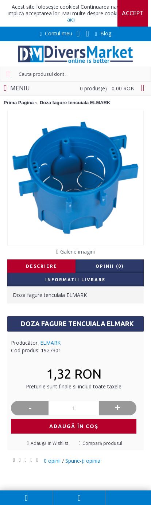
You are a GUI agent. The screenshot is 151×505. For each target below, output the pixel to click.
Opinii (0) (110, 266)
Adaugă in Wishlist (49, 443)
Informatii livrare (75, 279)
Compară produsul (102, 443)
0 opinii (52, 460)
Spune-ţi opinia (82, 460)
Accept (133, 13)
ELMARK (50, 342)
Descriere (41, 266)
